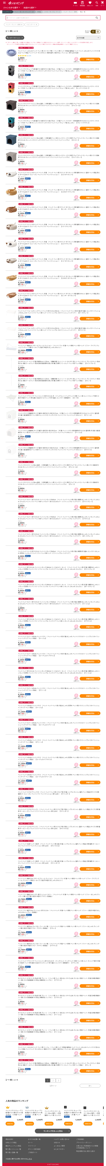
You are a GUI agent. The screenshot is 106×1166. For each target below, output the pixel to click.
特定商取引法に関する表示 (85, 1151)
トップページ (7, 12)
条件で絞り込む (15, 38)
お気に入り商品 (11, 1142)
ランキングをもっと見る (53, 1131)
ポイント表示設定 (34, 1149)
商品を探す (9, 1139)
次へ (90, 1086)
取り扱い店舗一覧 (12, 1152)
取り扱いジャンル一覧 (13, 1149)
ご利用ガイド (32, 1152)
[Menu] (4, 2)
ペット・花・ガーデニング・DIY (24, 12)
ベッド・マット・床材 (70, 12)
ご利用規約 (80, 1139)
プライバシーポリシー (84, 1142)
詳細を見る (90, 59)
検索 (97, 18)
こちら (29, 1159)
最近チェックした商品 (13, 1146)
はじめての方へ (59, 1149)
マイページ (32, 1146)
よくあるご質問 (59, 1146)
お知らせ (57, 1142)
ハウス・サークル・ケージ (52, 12)
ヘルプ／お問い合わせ (61, 1139)
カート (30, 1142)
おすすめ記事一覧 (34, 1139)
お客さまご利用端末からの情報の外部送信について (87, 1147)
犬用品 (39, 12)
